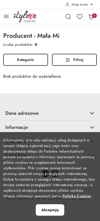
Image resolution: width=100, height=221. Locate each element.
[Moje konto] (79, 4)
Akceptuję (50, 209)
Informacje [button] (50, 127)
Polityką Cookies (76, 196)
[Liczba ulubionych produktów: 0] (79, 16)
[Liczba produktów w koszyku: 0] (91, 16)
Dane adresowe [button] (50, 113)
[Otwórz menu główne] (6, 16)
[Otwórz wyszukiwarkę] (68, 16)
